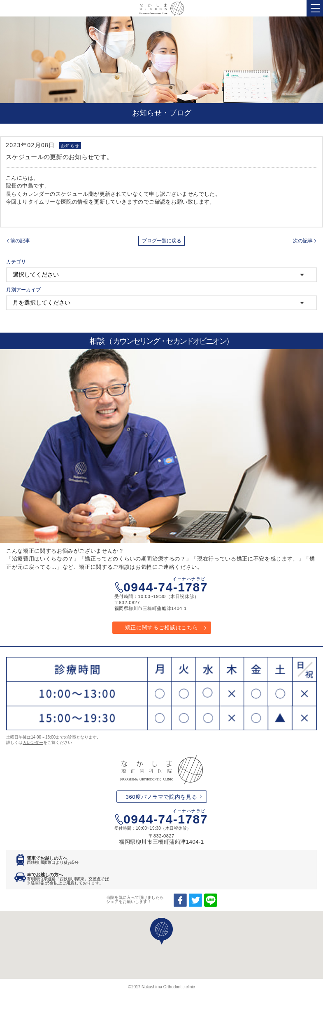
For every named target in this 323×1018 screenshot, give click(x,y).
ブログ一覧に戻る (161, 241)
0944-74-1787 (165, 585)
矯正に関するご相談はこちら (161, 627)
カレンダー (33, 742)
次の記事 (303, 241)
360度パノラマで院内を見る (162, 797)
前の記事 (20, 241)
